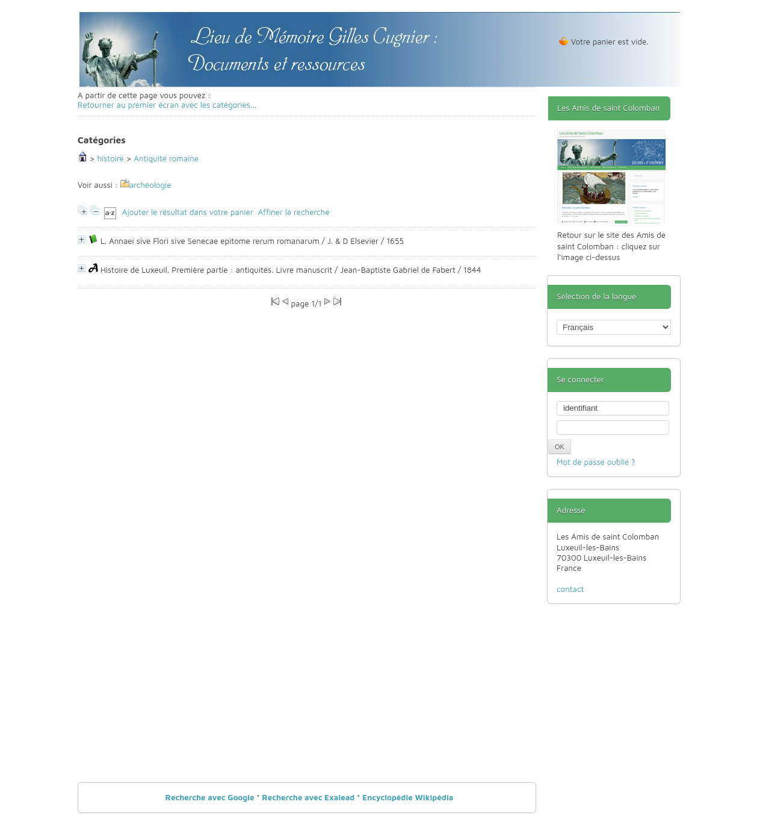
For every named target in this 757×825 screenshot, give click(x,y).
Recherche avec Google (210, 797)
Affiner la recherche (293, 212)
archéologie (150, 185)
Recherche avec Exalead (308, 797)
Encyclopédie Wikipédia (407, 797)
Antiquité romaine (166, 158)
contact (570, 589)
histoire (110, 158)
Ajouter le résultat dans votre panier (187, 212)
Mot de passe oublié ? (596, 462)
